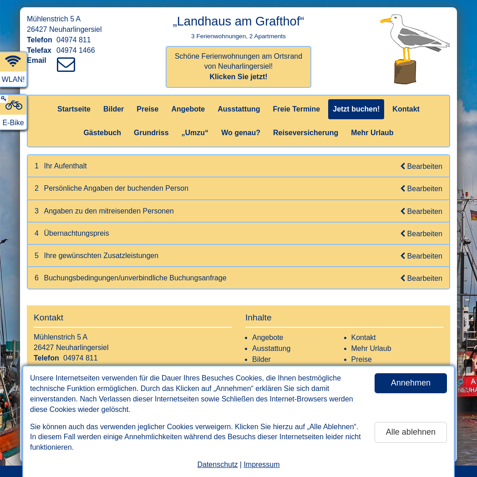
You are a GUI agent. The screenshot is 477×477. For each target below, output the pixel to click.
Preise (147, 109)
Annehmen (411, 382)
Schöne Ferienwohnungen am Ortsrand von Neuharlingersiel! (238, 66)
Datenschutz (217, 464)
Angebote (188, 109)
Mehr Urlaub (372, 133)
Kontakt (406, 109)
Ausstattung (239, 109)
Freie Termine (296, 109)
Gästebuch (102, 133)
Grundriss (151, 133)
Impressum (261, 464)
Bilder (113, 109)
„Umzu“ (195, 133)
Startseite (74, 109)
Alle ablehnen (411, 431)
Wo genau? (240, 133)
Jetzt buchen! (356, 109)
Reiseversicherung (305, 133)
